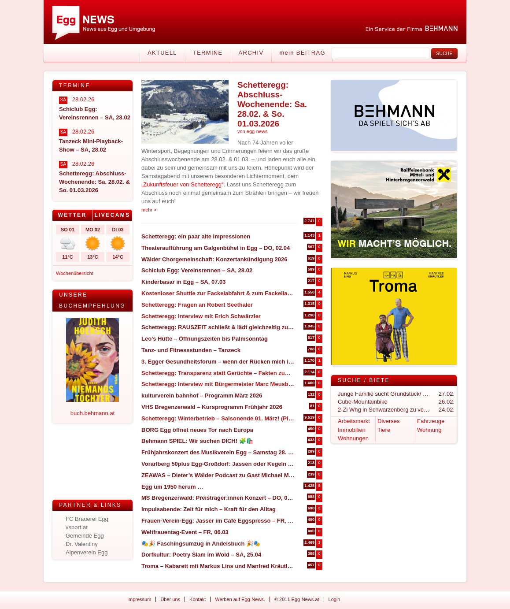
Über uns (170, 599)
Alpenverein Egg (86, 552)
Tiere (383, 430)
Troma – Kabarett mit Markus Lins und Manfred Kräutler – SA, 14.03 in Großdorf (218, 566)
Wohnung (429, 430)
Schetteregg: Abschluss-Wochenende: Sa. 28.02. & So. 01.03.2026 (272, 104)
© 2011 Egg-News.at (296, 599)
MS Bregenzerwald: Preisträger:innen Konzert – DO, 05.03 (218, 497)
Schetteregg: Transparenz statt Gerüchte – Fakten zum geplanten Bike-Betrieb (218, 373)
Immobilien (352, 430)
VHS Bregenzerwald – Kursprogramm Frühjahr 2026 (211, 407)
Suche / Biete (364, 380)
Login (334, 599)
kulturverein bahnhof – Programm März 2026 (201, 395)
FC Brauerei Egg (87, 519)
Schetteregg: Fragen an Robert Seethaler (197, 304)
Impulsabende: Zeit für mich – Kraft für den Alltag (208, 509)
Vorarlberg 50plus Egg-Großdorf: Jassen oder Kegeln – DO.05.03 (218, 463)
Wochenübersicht (74, 273)
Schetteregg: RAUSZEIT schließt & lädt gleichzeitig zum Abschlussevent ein (218, 327)
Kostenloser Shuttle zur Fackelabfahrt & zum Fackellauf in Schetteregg (218, 293)
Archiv (251, 52)
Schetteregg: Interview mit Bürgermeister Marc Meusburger (218, 384)
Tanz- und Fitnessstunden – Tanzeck (190, 350)
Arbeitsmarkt (354, 421)
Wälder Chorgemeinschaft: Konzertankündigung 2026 (214, 259)
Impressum (139, 599)
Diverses (388, 421)
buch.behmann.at (92, 413)
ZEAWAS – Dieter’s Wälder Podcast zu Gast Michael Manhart (218, 475)
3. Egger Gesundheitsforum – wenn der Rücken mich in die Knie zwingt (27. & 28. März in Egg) (218, 361)
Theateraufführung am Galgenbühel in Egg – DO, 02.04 (215, 248)
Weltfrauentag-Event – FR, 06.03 (185, 532)
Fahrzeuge (430, 421)
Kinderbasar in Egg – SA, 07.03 (183, 282)
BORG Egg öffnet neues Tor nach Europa (197, 430)
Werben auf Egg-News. (240, 599)
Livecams (112, 215)
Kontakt (197, 599)
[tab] (72, 215)
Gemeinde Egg (85, 535)
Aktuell (162, 52)
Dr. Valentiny (82, 544)
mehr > (149, 209)
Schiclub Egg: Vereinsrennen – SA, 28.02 (196, 270)
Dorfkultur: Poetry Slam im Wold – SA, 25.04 (201, 554)
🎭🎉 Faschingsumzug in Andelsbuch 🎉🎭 (200, 543)
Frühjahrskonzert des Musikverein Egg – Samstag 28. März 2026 (218, 452)
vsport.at (77, 527)
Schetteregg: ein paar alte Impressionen (195, 236)
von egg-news (252, 131)
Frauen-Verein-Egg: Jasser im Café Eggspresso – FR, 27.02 (218, 520)
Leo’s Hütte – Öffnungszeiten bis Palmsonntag (204, 338)
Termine (208, 52)
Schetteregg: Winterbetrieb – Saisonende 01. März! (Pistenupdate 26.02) (218, 418)
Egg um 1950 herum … (172, 486)
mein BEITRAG (302, 52)
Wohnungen (353, 438)
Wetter (72, 215)
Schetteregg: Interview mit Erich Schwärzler (201, 316)
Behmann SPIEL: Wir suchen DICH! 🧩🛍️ (197, 441)
